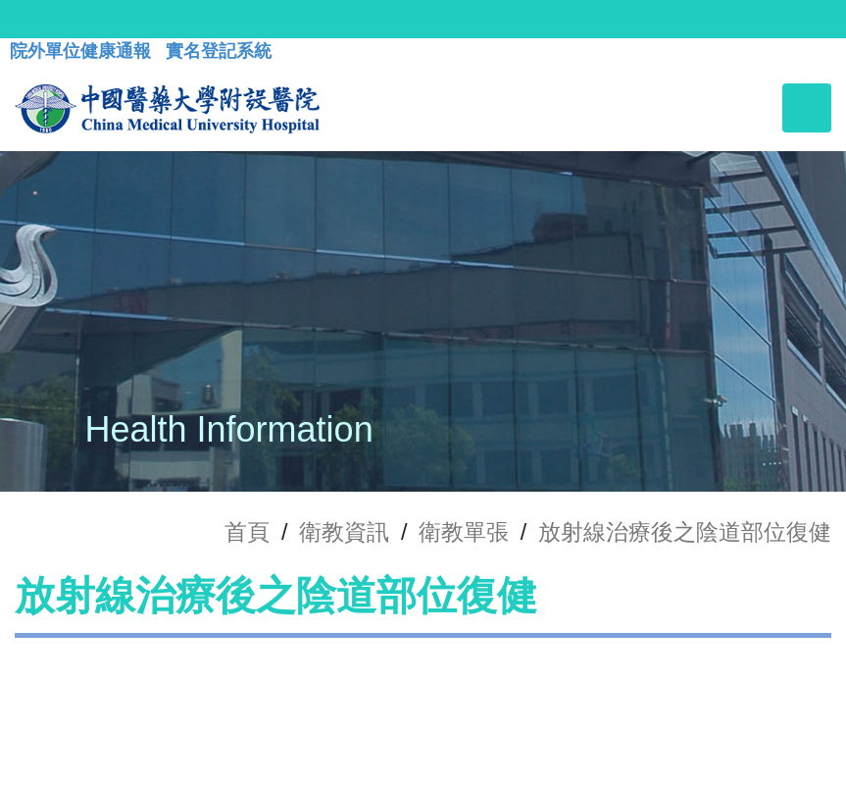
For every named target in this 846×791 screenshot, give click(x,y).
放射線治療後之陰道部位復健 (684, 532)
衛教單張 (464, 532)
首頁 (247, 532)
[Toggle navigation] (806, 107)
